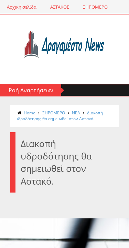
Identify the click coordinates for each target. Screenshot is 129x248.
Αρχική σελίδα (21, 7)
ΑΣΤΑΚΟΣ (59, 7)
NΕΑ (76, 113)
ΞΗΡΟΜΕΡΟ (95, 7)
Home (29, 113)
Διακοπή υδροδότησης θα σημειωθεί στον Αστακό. (59, 116)
